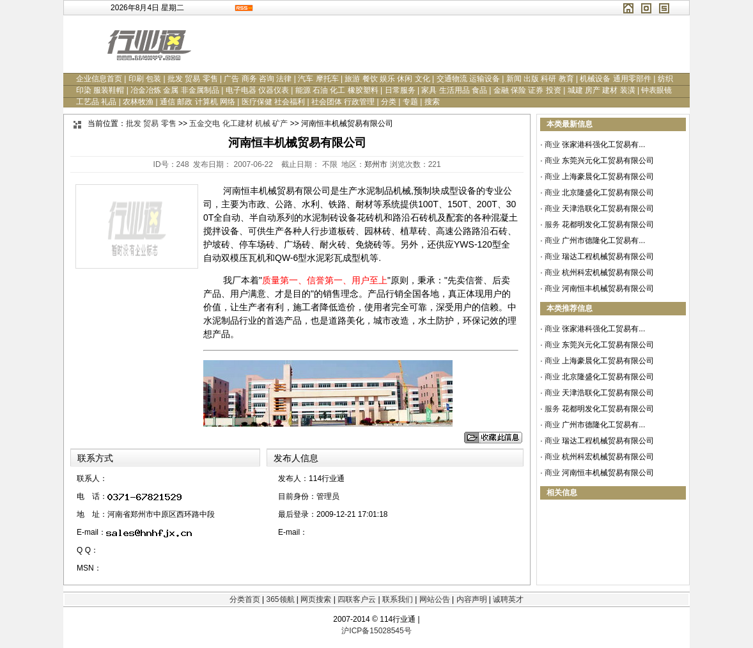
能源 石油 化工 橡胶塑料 (336, 90)
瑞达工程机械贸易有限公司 (608, 256)
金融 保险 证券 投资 (527, 90)
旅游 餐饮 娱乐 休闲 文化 (387, 78)
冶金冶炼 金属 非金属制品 (174, 90)
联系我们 (397, 599)
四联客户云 (357, 599)
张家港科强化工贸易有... (603, 144)
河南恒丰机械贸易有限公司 (608, 288)
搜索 (432, 101)
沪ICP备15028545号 (376, 630)
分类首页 (244, 599)
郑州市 (375, 164)
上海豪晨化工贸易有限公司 (608, 176)
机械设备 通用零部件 (615, 78)
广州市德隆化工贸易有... (603, 240)
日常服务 (400, 90)
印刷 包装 (144, 78)
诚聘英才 (508, 599)
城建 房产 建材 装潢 (601, 90)
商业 (552, 144)
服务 (552, 224)
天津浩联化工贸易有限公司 (608, 208)
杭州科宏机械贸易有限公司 (608, 272)
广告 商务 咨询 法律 (257, 78)
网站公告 (434, 599)
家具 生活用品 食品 (454, 90)
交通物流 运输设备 (468, 78)
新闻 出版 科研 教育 (540, 78)
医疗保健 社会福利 (273, 101)
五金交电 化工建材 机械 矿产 (238, 123)
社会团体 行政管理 (343, 101)
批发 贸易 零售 (192, 78)
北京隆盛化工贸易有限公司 (608, 192)
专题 (410, 101)
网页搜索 (315, 599)
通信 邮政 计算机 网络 (197, 101)
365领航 (280, 599)
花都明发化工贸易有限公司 (608, 224)
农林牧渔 (138, 101)
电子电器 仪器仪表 (257, 90)
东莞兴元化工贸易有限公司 (608, 160)
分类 (388, 101)
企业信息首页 (99, 78)
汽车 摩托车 (318, 78)
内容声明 (471, 599)
